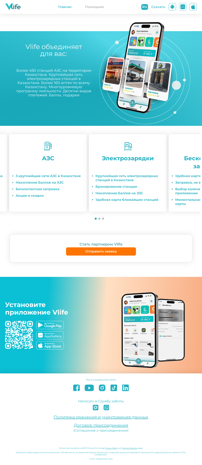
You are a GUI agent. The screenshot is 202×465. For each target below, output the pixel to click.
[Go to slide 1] (96, 219)
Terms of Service (129, 448)
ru (144, 7)
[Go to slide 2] (99, 219)
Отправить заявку (101, 251)
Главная (65, 7)
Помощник (94, 7)
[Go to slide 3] (103, 219)
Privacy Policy (111, 448)
